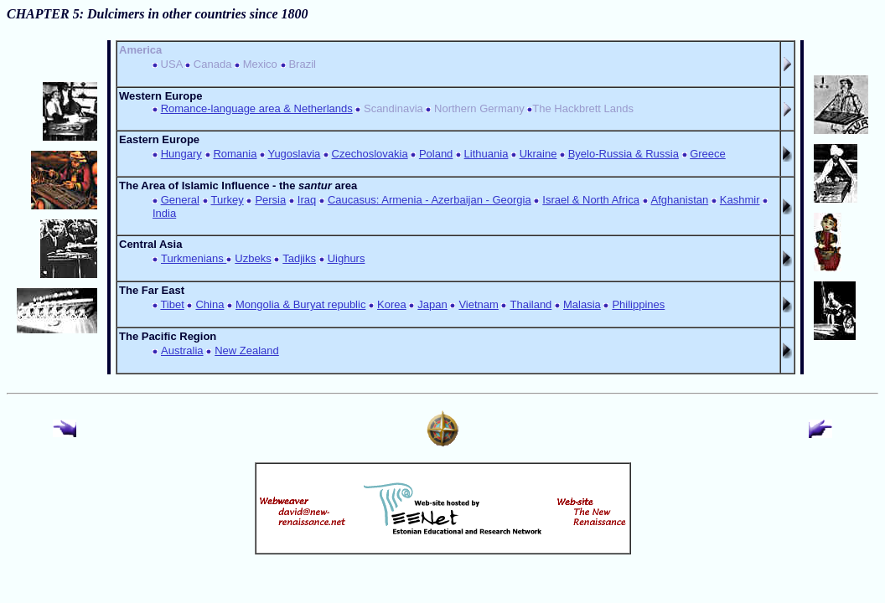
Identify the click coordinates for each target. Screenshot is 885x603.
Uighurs (346, 258)
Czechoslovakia (370, 153)
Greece (708, 153)
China (209, 304)
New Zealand (247, 350)
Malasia (582, 304)
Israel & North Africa (590, 199)
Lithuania (486, 153)
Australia (182, 350)
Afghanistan (680, 199)
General (180, 199)
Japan (432, 304)
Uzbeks (253, 258)
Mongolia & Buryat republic (300, 304)
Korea (391, 304)
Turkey (227, 199)
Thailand (530, 304)
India (164, 213)
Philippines (638, 304)
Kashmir (740, 199)
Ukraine (538, 153)
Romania (234, 153)
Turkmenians (193, 258)
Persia (270, 199)
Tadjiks (299, 258)
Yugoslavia (293, 153)
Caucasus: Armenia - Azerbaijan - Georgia (429, 199)
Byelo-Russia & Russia (623, 153)
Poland (436, 153)
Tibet (172, 304)
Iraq (307, 199)
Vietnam (478, 304)
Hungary (181, 153)
